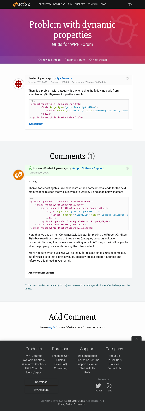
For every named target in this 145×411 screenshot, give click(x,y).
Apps (38, 372)
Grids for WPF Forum (72, 44)
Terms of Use (80, 404)
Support (87, 348)
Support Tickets (88, 364)
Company (114, 348)
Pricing (60, 360)
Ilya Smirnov (64, 78)
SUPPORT (80, 4)
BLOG (103, 4)
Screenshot (36, 124)
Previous (49, 59)
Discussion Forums (87, 360)
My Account (41, 389)
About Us (114, 356)
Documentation (87, 356)
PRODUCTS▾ (45, 4)
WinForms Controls (34, 364)
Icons (29, 372)
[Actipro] (21, 4)
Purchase (60, 348)
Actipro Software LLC (74, 401)
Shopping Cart (60, 356)
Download (41, 382)
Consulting (60, 368)
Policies (114, 364)
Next (98, 59)
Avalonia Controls (34, 360)
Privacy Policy (65, 404)
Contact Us (114, 368)
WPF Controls (33, 356)
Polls (87, 372)
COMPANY (92, 4)
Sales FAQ (60, 364)
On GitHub (114, 360)
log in (51, 327)
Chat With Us (87, 368)
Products (34, 348)
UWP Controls (33, 368)
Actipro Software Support (88, 168)
